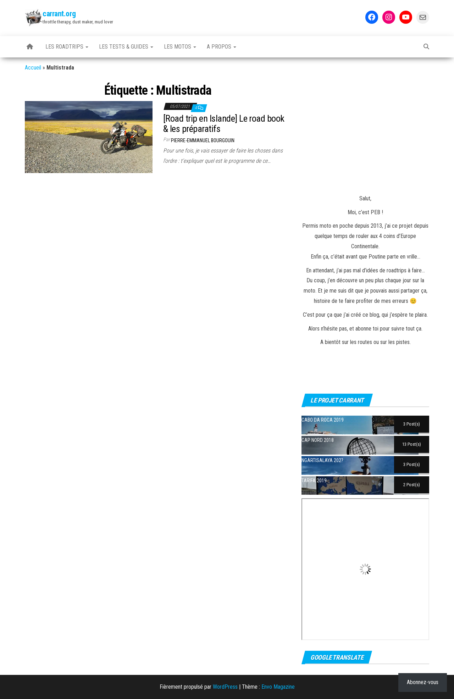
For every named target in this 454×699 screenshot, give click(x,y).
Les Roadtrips (66, 46)
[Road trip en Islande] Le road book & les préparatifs (223, 123)
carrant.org (59, 13)
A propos (221, 46)
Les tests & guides (126, 46)
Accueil (33, 67)
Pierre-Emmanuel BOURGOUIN (202, 140)
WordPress (225, 686)
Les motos (180, 46)
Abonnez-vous (422, 682)
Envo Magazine (278, 686)
